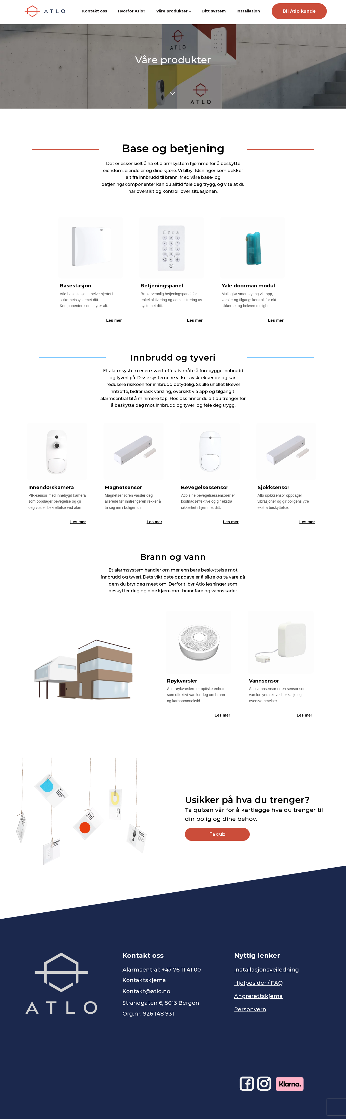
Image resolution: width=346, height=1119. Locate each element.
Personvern (250, 1009)
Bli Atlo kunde (299, 11)
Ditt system (214, 11)
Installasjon (248, 11)
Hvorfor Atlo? (131, 11)
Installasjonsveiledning (266, 969)
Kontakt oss (94, 11)
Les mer (114, 320)
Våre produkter (172, 11)
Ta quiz (217, 834)
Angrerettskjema (258, 996)
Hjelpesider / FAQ (258, 983)
